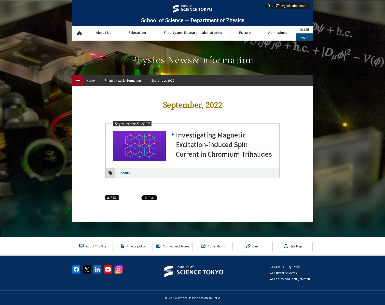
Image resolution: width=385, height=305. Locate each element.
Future (245, 32)
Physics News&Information (123, 80)
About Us (103, 32)
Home (90, 80)
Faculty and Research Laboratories (193, 32)
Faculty (124, 172)
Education (137, 32)
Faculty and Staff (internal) (292, 279)
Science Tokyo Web (287, 266)
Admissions (277, 32)
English (304, 37)
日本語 (304, 29)
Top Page (79, 33)
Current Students (285, 273)
